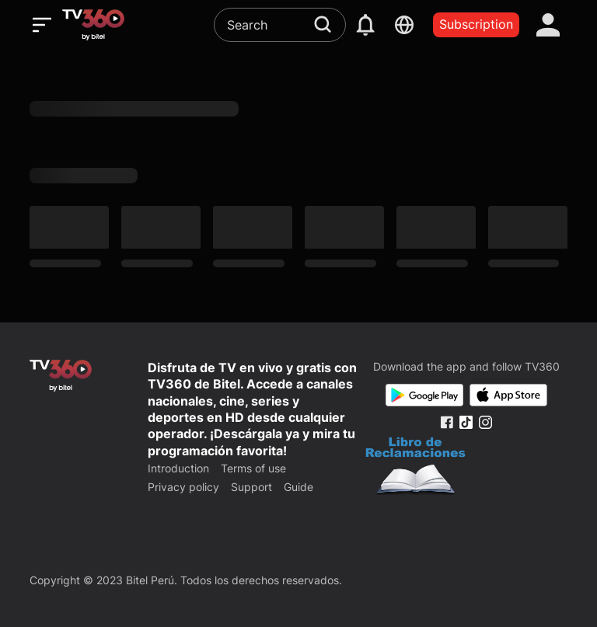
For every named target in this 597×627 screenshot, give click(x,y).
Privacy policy (183, 486)
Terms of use (253, 468)
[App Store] (508, 395)
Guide (298, 486)
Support (251, 486)
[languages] (404, 24)
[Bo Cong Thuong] (415, 468)
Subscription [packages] (476, 24)
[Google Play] (424, 395)
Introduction (178, 468)
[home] (93, 25)
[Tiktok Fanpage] (466, 422)
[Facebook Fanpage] (446, 422)
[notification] (365, 24)
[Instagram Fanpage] (485, 422)
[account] (548, 24)
